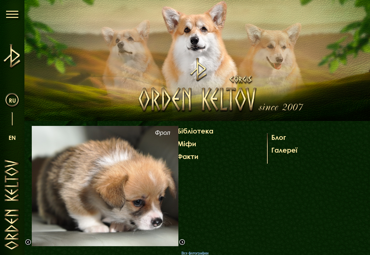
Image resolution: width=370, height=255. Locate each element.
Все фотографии (194, 253)
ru (12, 100)
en (12, 137)
